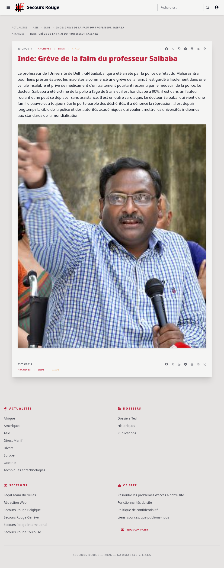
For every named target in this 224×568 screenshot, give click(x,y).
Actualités (19, 27)
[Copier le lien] (205, 48)
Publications (127, 433)
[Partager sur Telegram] (185, 48)
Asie (36, 27)
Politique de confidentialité (138, 510)
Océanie (10, 462)
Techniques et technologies (24, 470)
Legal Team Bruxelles (20, 495)
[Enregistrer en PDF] (198, 48)
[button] (8, 7)
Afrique (9, 418)
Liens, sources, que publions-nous (143, 517)
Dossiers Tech (128, 418)
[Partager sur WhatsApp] (179, 48)
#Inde (76, 48)
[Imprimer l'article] (192, 48)
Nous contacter (134, 530)
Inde (47, 27)
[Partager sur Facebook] (166, 48)
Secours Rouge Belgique (22, 510)
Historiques (126, 425)
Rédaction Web (15, 502)
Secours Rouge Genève (21, 517)
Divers (8, 448)
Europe (9, 455)
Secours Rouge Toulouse (22, 532)
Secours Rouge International (25, 524)
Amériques (12, 425)
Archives (18, 33)
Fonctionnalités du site (135, 502)
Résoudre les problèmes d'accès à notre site (151, 495)
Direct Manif (13, 440)
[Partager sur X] (173, 49)
